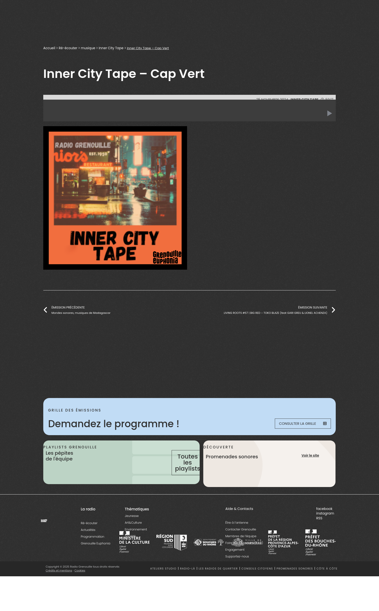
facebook (324, 526)
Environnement (136, 547)
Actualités (88, 548)
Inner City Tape (111, 48)
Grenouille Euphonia (95, 561)
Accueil (49, 48)
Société (130, 554)
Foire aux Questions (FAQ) (244, 561)
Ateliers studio (163, 587)
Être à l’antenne (236, 541)
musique (88, 48)
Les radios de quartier (218, 587)
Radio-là (187, 587)
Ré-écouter (68, 48)
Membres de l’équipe (240, 554)
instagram (325, 531)
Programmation (92, 554)
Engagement (234, 568)
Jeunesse (131, 534)
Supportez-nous (237, 574)
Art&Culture (133, 540)
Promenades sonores (295, 587)
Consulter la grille (299, 424)
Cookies (80, 588)
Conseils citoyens (257, 587)
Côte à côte (327, 587)
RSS (319, 536)
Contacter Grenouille (240, 547)
